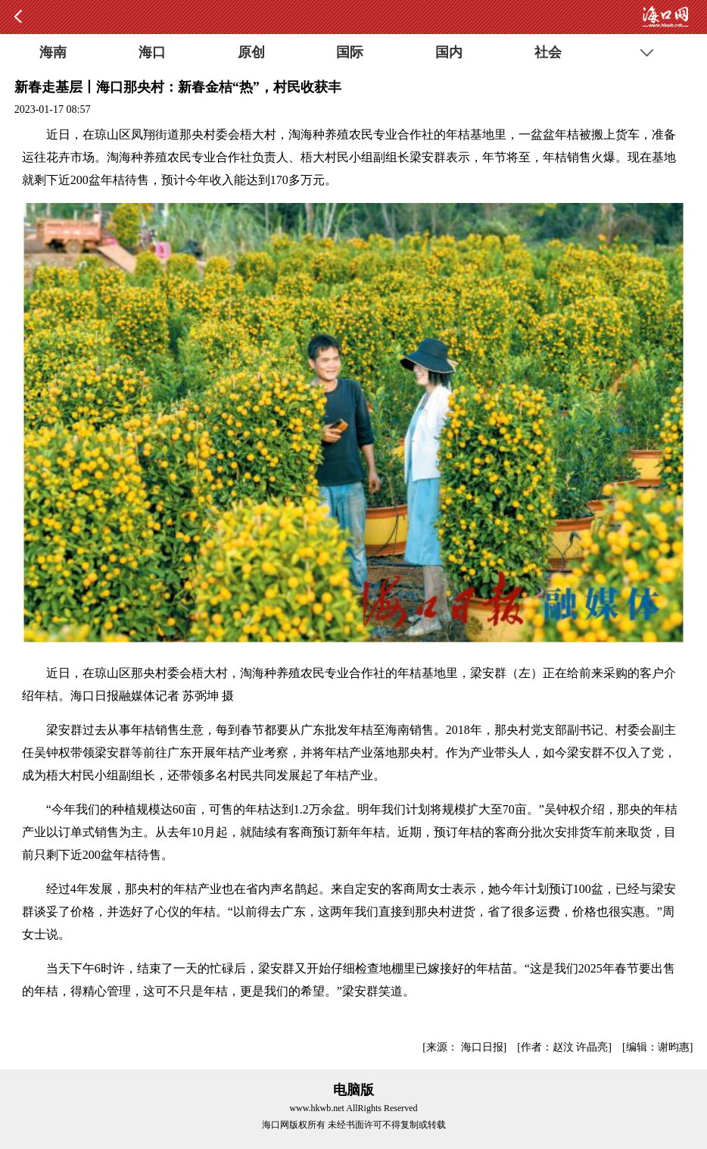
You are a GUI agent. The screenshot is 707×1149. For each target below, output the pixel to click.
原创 (251, 52)
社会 (548, 52)
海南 (53, 52)
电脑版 (353, 1089)
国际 (349, 52)
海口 (152, 52)
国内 (449, 52)
